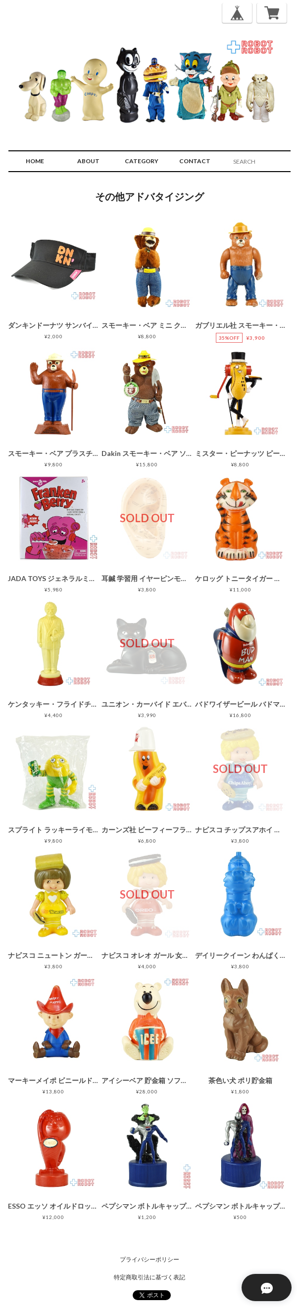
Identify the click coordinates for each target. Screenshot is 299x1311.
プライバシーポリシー (149, 1259)
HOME (35, 161)
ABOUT (88, 161)
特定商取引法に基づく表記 (149, 1277)
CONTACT (194, 161)
